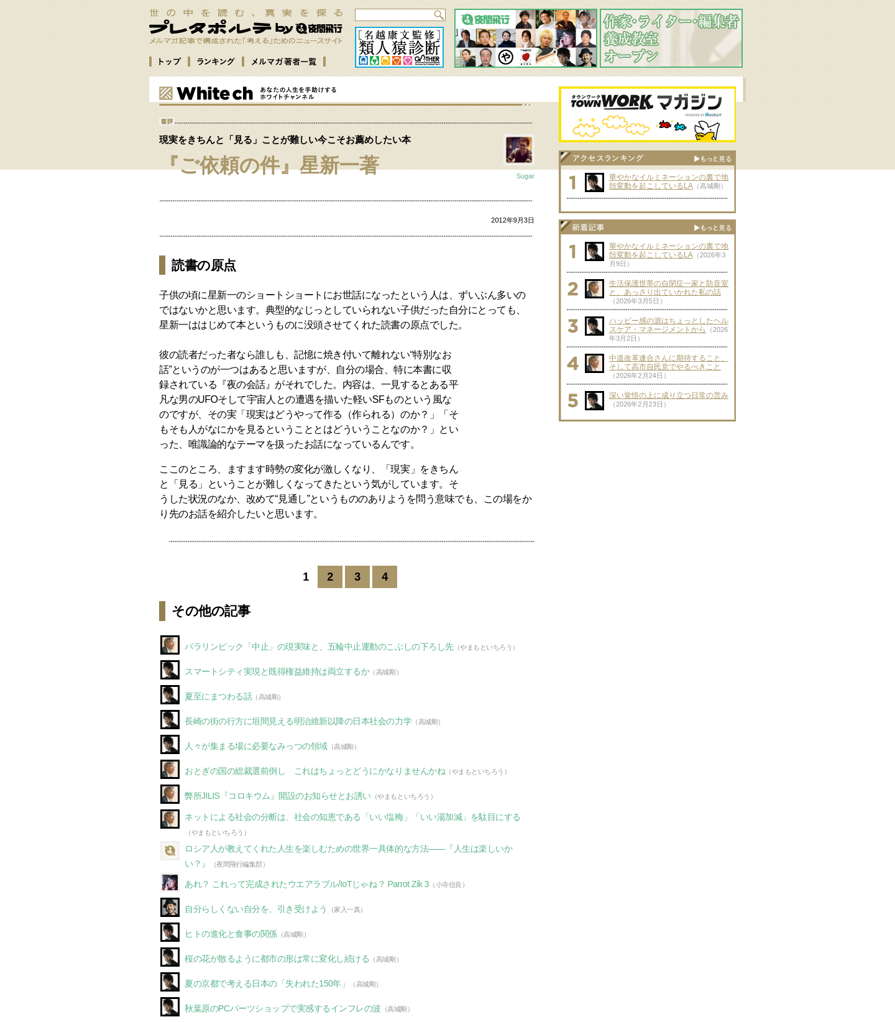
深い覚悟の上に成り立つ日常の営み (668, 395)
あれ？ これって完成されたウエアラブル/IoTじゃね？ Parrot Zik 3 (307, 884)
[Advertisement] (647, 505)
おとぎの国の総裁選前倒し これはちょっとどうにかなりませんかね (315, 771)
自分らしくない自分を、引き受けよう (256, 909)
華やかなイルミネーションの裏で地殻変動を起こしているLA (668, 181)
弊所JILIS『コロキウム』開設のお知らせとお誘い (278, 796)
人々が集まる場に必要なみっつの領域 (256, 746)
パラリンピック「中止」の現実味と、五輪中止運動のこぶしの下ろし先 (319, 646)
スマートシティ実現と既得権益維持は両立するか (277, 671)
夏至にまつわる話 (218, 696)
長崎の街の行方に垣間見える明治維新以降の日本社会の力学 (298, 721)
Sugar (525, 176)
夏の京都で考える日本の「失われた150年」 (267, 983)
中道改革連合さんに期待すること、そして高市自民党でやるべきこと (668, 362)
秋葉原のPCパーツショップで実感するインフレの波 (283, 1008)
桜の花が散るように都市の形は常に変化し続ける (277, 959)
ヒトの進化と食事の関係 (231, 934)
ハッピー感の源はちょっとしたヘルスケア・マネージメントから (668, 325)
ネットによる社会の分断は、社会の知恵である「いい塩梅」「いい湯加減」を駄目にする (353, 817)
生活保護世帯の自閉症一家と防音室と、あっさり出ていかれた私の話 (668, 288)
